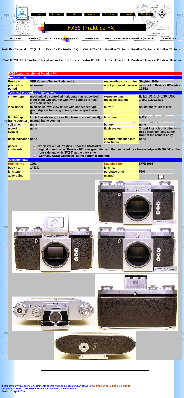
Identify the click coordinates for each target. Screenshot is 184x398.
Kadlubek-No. (113, 163)
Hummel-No (16, 163)
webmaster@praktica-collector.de (111, 386)
